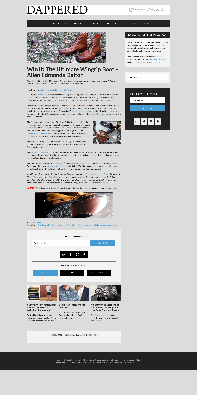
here (71, 82)
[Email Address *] (61, 242)
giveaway (87, 224)
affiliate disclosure (155, 61)
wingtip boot (113, 224)
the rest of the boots (97, 113)
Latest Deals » (99, 272)
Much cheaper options (82, 110)
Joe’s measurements (156, 58)
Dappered (98, 9)
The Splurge (96, 224)
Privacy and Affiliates (123, 387)
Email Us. (158, 55)
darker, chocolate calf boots (43, 151)
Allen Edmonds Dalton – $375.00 (56, 88)
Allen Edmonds (44, 224)
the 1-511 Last (78, 121)
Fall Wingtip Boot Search (73, 224)
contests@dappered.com (98, 173)
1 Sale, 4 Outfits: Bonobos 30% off (72, 304)
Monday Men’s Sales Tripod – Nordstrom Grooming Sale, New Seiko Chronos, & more (106, 306)
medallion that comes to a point (40, 132)
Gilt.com (135, 387)
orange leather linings (56, 165)
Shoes (39, 221)
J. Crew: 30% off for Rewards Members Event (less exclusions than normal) (41, 306)
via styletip (108, 99)
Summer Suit (42, 93)
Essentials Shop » (72, 272)
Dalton (60, 224)
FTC (141, 387)
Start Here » (45, 272)
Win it (104, 224)
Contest (53, 224)
